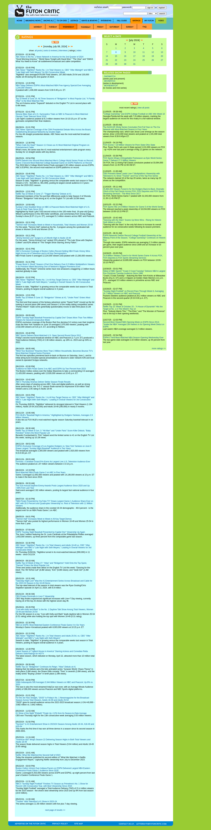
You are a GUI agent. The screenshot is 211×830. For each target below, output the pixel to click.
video (79, 50)
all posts (38, 50)
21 (107, 60)
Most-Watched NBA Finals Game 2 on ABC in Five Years (40, 472)
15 (116, 56)
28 (107, 64)
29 (116, 64)
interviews (63, 50)
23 (125, 60)
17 (134, 56)
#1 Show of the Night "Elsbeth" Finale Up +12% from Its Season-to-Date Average (51, 713)
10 (134, 52)
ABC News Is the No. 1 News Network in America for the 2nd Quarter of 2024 (49, 57)
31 (134, 64)
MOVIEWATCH (111, 85)
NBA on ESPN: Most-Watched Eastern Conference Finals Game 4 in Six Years (50, 625)
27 (162, 60)
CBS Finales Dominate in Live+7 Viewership (35, 596)
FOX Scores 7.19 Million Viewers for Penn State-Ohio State (129, 145)
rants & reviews (50, 50)
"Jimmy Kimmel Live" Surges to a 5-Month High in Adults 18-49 (43, 238)
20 (162, 56)
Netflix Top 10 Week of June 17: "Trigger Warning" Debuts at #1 (43, 194)
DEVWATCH (109, 81)
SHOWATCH (110, 76)
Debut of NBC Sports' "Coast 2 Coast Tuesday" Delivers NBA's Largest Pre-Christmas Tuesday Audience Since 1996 (134, 272)
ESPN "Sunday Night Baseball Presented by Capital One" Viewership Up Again (50, 532)
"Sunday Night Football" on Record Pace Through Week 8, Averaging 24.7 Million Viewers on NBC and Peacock (133, 292)
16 (125, 56)
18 (143, 56)
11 (143, 52)
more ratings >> (159, 348)
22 (116, 60)
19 (153, 56)
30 (125, 64)
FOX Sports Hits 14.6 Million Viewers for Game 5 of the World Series (133, 207)
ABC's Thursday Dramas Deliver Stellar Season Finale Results (43, 382)
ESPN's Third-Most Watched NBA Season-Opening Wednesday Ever (133, 337)
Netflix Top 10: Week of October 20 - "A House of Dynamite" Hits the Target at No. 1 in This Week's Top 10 (133, 307)
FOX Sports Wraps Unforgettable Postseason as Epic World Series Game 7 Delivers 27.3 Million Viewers (132, 159)
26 (153, 60)
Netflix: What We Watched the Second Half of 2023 (38, 755)
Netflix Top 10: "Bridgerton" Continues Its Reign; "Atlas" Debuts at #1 (46, 667)
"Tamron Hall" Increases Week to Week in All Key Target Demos (44, 519)
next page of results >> (55, 810)
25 (143, 60)
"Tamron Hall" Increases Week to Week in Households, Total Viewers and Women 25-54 (54, 225)
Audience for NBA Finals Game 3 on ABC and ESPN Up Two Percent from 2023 (51, 369)
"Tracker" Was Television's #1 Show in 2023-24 (36, 801)
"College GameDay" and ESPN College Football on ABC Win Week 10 (134, 114)
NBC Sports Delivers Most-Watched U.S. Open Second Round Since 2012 (48, 335)
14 (107, 56)
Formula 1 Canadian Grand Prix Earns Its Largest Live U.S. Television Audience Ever (53, 461)
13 (162, 52)
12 (153, 52)
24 (134, 60)
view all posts (143, 108)
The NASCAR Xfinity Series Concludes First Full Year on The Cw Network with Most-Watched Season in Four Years (131, 128)
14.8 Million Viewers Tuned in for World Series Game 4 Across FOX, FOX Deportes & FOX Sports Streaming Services (133, 256)
